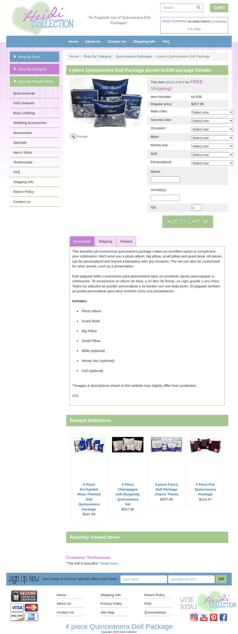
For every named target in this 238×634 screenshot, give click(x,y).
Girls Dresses (23, 103)
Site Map (107, 612)
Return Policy (23, 192)
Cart (219, 7)
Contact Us (117, 41)
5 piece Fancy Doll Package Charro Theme (166, 489)
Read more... (111, 563)
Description (82, 241)
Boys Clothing (24, 113)
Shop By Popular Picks (33, 81)
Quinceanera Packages (134, 56)
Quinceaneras (24, 93)
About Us (93, 41)
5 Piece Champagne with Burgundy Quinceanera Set (128, 494)
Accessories (22, 133)
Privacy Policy (111, 603)
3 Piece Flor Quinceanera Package (205, 489)
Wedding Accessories (29, 123)
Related (126, 241)
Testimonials (23, 162)
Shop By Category (29, 69)
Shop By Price (26, 57)
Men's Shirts (22, 152)
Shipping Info (144, 41)
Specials (19, 142)
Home (73, 41)
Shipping (105, 241)
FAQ (165, 41)
